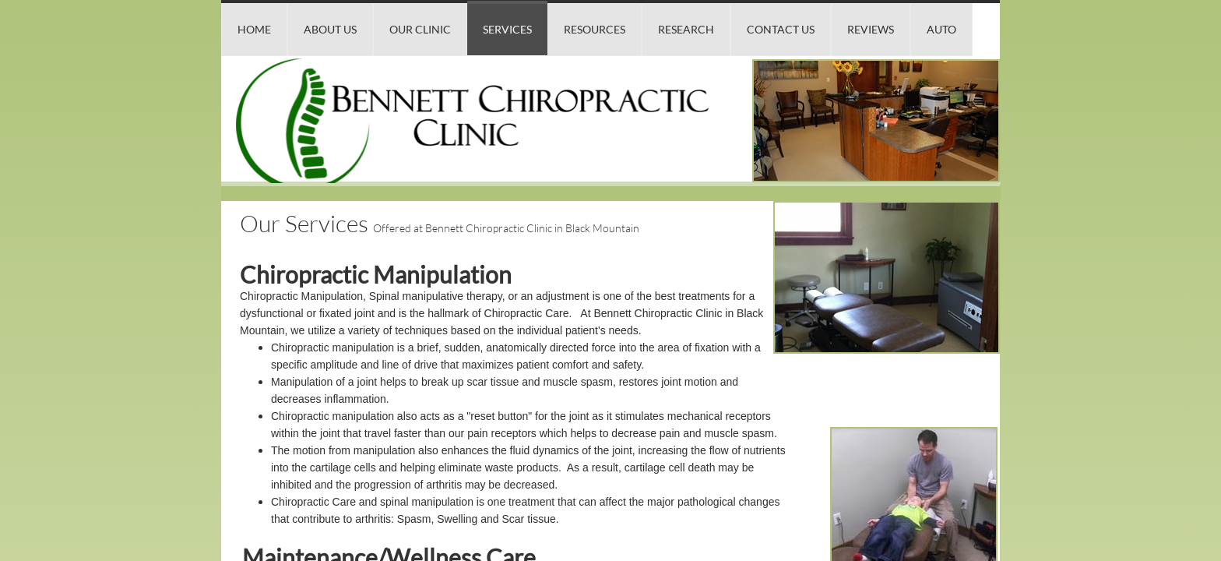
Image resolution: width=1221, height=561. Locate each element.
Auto (941, 29)
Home (254, 29)
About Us (330, 29)
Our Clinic (420, 29)
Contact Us (781, 29)
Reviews (870, 29)
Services (507, 29)
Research (686, 29)
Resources (594, 29)
